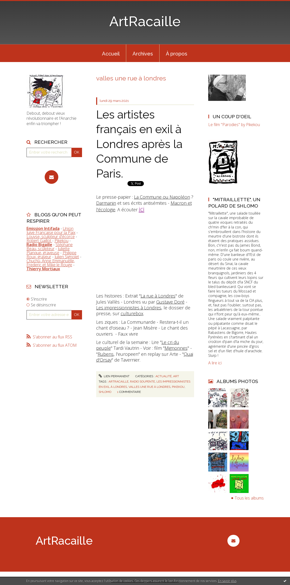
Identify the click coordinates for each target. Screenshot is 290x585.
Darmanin (106, 203)
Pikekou (61, 240)
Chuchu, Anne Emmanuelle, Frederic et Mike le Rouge (51, 263)
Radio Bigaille (39, 244)
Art (176, 376)
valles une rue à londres (149, 387)
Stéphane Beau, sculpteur (50, 246)
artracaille (118, 381)
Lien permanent (114, 376)
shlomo (105, 392)
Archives (143, 54)
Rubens (106, 354)
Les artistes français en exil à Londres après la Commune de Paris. (139, 144)
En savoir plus (227, 581)
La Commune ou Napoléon (162, 197)
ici (141, 209)
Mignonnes (176, 348)
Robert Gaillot (39, 240)
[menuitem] (111, 53)
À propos (176, 54)
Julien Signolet (67, 256)
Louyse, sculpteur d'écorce (51, 236)
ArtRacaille (145, 21)
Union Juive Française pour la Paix (51, 230)
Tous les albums (249, 498)
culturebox (132, 313)
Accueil (111, 54)
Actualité (163, 376)
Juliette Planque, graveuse (48, 250)
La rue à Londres (158, 296)
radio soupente (142, 381)
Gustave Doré (170, 302)
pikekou (178, 387)
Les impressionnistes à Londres (128, 308)
